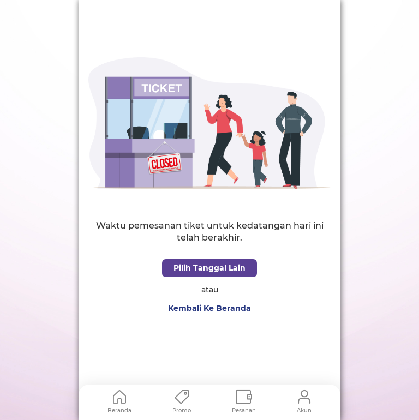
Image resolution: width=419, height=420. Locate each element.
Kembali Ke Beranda (209, 308)
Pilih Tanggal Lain (209, 268)
